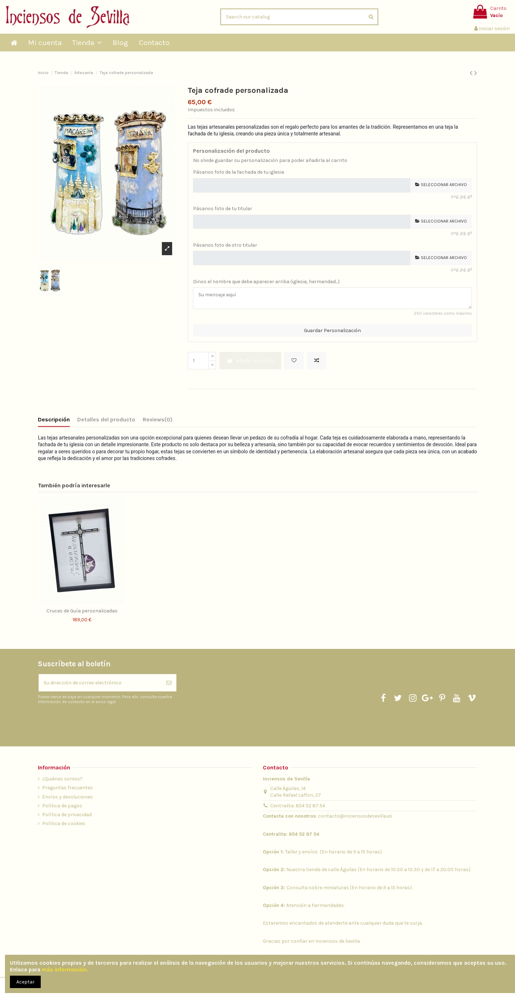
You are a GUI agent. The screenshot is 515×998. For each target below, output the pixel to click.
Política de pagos (62, 806)
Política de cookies (63, 823)
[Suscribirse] (169, 682)
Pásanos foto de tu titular (222, 209)
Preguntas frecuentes (67, 788)
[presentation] (97, 722)
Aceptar (25, 982)
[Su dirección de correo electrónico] (100, 682)
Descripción (54, 419)
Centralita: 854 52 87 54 (297, 806)
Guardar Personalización (332, 330)
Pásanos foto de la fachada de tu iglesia (238, 172)
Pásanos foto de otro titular (225, 245)
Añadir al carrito (250, 361)
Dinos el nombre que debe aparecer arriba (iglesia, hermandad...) (266, 282)
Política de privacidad (67, 815)
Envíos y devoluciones (67, 797)
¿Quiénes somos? (62, 779)
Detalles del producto (106, 419)
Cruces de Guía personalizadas (82, 611)
